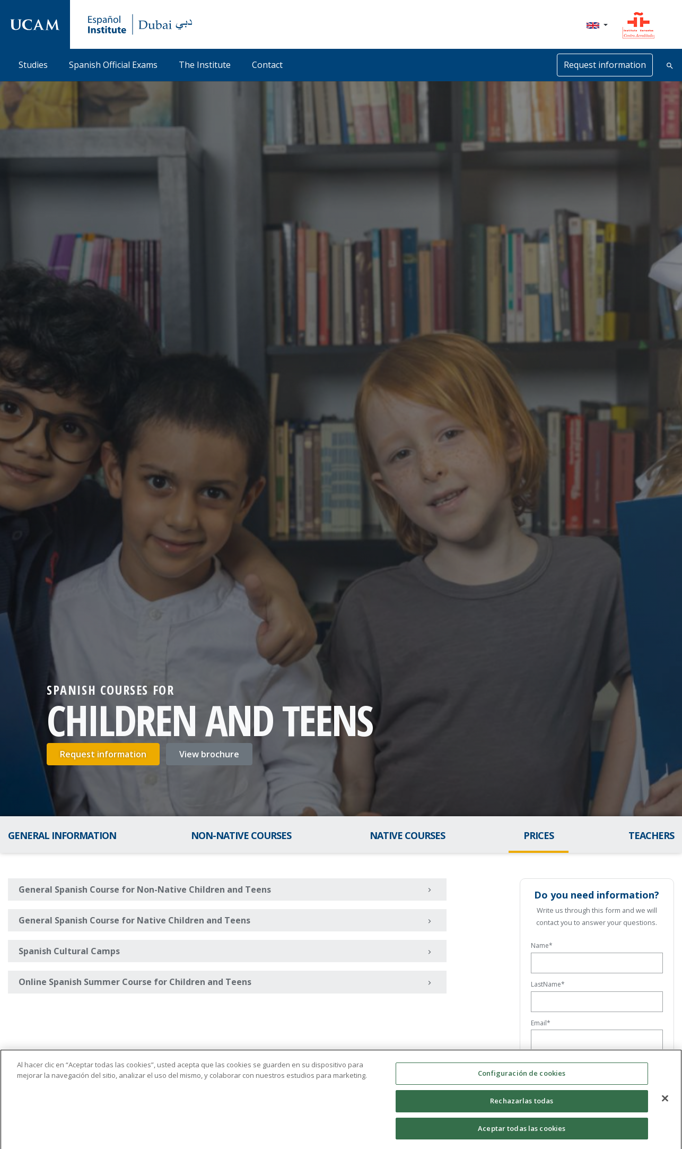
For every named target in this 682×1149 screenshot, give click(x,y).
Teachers (651, 835)
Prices (538, 835)
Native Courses (407, 835)
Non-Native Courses (241, 835)
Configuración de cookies (521, 1080)
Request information (605, 65)
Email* (540, 1022)
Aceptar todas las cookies (521, 1135)
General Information (62, 835)
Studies (33, 65)
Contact (267, 65)
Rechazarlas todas (521, 1107)
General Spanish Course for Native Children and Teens (228, 921)
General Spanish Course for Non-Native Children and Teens (228, 889)
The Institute (205, 65)
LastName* (548, 984)
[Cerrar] (665, 1105)
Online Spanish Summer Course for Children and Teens (228, 982)
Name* (542, 945)
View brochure (209, 754)
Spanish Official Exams (113, 65)
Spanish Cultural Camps (228, 952)
